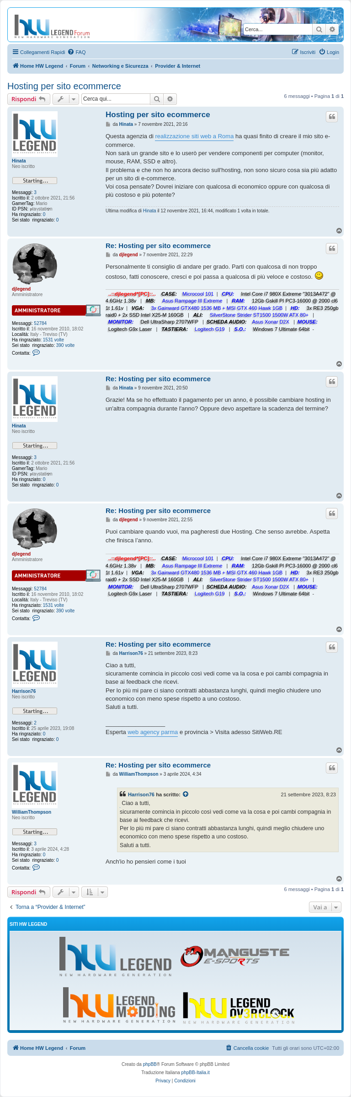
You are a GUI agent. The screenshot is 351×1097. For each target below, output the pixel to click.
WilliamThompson (31, 812)
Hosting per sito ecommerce (64, 86)
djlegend (21, 289)
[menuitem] (76, 52)
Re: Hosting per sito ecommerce (158, 245)
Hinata (19, 160)
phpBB (150, 1064)
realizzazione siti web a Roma (194, 136)
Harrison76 (24, 691)
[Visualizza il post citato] (186, 794)
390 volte (65, 345)
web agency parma (153, 732)
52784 (40, 323)
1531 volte (53, 339)
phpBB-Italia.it (195, 1072)
